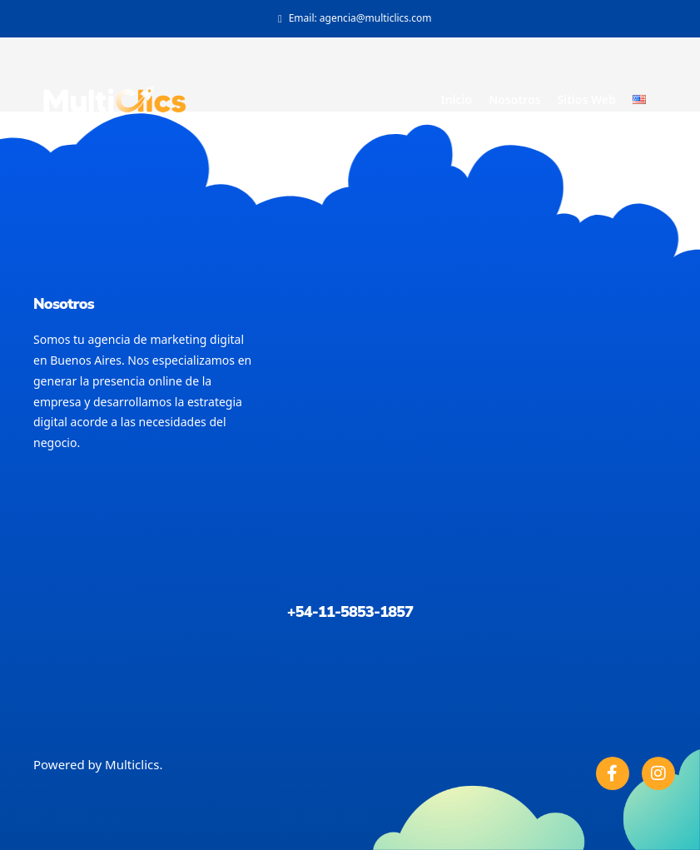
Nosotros (514, 99)
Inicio (456, 99)
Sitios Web (586, 99)
